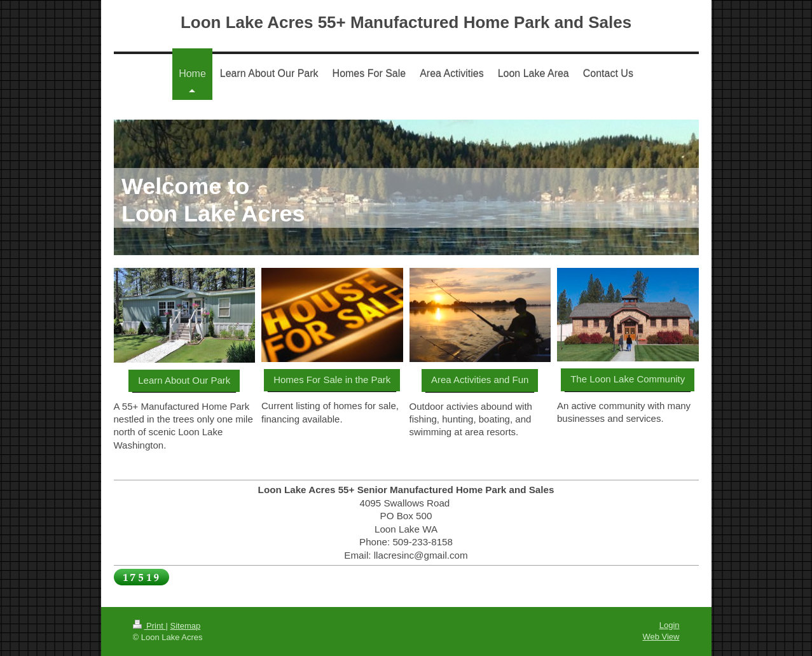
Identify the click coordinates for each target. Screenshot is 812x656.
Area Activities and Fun (479, 379)
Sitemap (185, 626)
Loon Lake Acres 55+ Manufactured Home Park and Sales (406, 22)
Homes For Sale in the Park (331, 379)
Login (669, 625)
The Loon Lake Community (627, 378)
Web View (660, 636)
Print (149, 626)
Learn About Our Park (184, 380)
